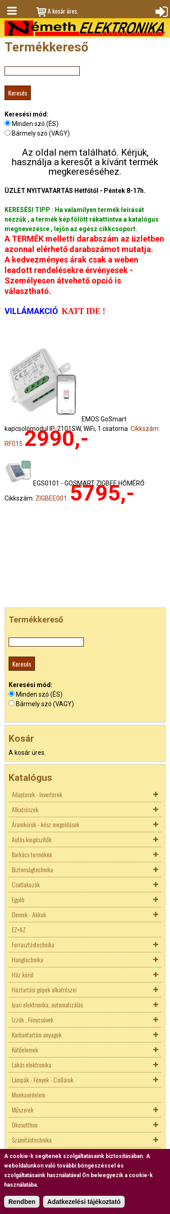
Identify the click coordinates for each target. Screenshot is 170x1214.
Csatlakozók (26, 884)
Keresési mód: (27, 114)
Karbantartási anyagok (37, 1034)
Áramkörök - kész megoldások (45, 824)
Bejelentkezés (160, 11)
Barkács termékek (32, 854)
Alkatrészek (25, 809)
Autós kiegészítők (32, 839)
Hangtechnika (27, 959)
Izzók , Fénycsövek (32, 1019)
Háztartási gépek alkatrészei (44, 989)
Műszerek (23, 1109)
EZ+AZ (19, 929)
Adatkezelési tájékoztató (84, 1201)
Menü (11, 11)
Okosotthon (25, 1124)
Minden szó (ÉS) (35, 123)
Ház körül (23, 974)
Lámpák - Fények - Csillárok (42, 1079)
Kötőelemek (25, 1049)
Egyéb (18, 899)
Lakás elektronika (31, 1064)
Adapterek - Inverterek (37, 794)
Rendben (21, 1201)
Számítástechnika (32, 1139)
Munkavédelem (28, 1094)
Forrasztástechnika (33, 944)
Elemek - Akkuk (29, 914)
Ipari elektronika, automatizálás (47, 1004)
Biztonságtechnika (32, 869)
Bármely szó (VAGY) (41, 133)
